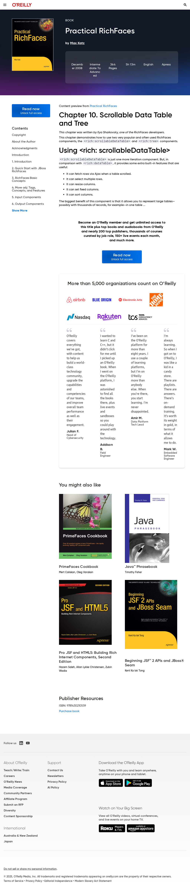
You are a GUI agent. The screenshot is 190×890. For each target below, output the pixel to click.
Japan (8, 841)
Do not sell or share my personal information (30, 869)
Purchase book (69, 711)
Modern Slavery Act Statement (93, 881)
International (14, 828)
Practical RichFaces (103, 106)
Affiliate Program (15, 799)
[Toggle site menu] (4, 4)
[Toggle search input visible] (185, 4)
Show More (19, 210)
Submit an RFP (13, 805)
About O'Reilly (15, 762)
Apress (166, 64)
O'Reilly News (13, 782)
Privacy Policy (57, 782)
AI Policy (53, 787)
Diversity (10, 810)
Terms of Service (13, 881)
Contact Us (55, 770)
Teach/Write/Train (16, 770)
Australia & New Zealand (21, 836)
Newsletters (55, 776)
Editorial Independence (58, 881)
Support (54, 762)
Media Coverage (15, 787)
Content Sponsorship (18, 816)
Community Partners (18, 793)
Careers (9, 776)
